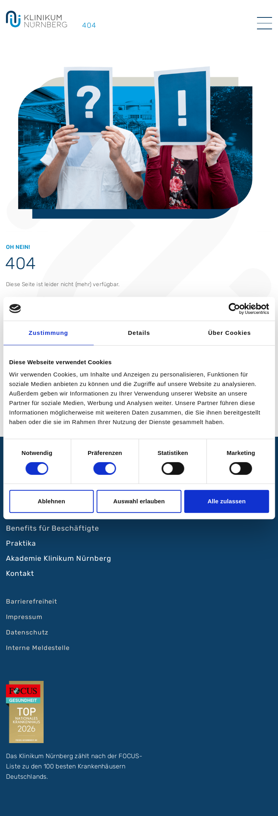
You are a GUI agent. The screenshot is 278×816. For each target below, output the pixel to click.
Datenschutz (27, 632)
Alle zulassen (226, 501)
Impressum (24, 617)
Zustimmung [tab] (48, 332)
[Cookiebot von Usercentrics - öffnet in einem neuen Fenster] (234, 309)
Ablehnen (51, 501)
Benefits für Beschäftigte (52, 528)
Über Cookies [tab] (229, 332)
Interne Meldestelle (38, 648)
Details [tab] (139, 332)
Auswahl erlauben (139, 501)
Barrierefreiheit (31, 601)
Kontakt (20, 573)
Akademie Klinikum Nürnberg (58, 558)
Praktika (21, 543)
